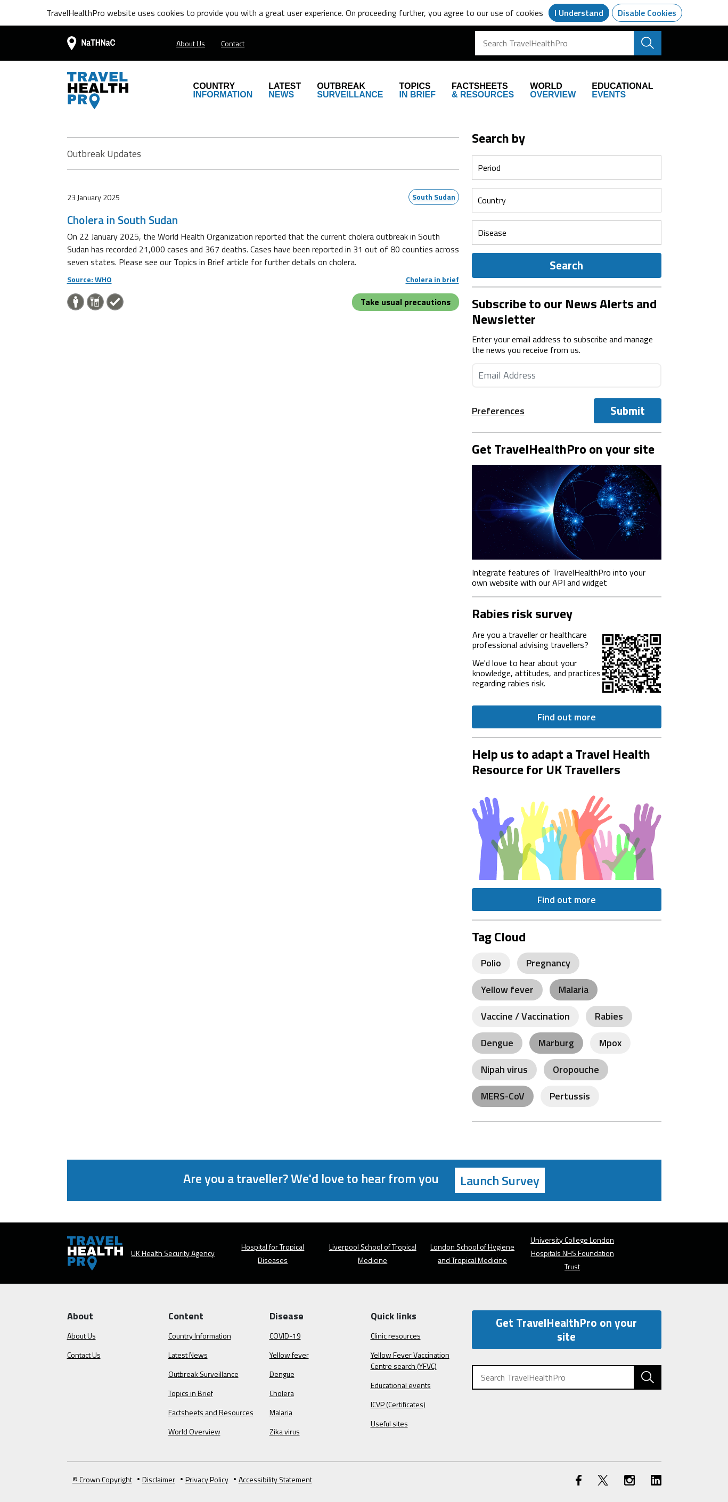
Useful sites (389, 1423)
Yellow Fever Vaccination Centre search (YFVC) (410, 1360)
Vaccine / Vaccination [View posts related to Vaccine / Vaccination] (525, 1016)
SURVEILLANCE (350, 90)
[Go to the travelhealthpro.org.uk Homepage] (98, 90)
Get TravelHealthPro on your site (566, 1329)
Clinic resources (396, 1335)
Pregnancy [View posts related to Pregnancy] (548, 963)
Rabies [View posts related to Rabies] (609, 1016)
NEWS (284, 90)
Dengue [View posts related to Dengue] (497, 1043)
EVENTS (622, 90)
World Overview (194, 1431)
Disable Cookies (647, 12)
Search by (498, 137)
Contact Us (84, 1354)
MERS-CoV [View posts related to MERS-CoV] (503, 1096)
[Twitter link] (603, 1479)
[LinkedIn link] (656, 1479)
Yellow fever (289, 1354)
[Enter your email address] (566, 375)
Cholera (281, 1393)
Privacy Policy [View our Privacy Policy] (204, 1479)
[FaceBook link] (578, 1479)
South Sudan (433, 196)
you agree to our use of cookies (485, 12)
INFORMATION (223, 90)
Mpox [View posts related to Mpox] (610, 1043)
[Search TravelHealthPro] (568, 43)
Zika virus (284, 1431)
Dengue (282, 1374)
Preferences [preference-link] (498, 411)
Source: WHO (89, 279)
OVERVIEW (553, 90)
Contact (232, 43)
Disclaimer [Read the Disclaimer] (156, 1479)
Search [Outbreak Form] (566, 265)
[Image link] (566, 511)
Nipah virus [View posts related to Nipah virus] (504, 1069)
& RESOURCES (483, 90)
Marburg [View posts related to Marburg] (556, 1043)
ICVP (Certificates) (398, 1404)
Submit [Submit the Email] (627, 410)
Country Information (199, 1335)
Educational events (401, 1385)
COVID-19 (285, 1335)
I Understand (578, 12)
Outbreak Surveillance (203, 1374)
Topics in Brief (190, 1393)
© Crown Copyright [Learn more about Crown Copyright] (102, 1479)
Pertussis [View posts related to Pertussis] (570, 1096)
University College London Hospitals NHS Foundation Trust (572, 1253)
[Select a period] (566, 167)
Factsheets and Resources (210, 1412)
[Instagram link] (629, 1479)
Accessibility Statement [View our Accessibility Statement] (273, 1479)
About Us (190, 43)
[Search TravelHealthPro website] (647, 43)
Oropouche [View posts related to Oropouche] (576, 1069)
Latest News (188, 1354)
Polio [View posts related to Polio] (491, 963)
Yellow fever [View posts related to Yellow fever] (507, 989)
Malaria (280, 1412)
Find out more (566, 717)
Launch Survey (499, 1180)
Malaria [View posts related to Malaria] (573, 989)
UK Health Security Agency (173, 1253)
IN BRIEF (417, 90)
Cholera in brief (432, 279)
